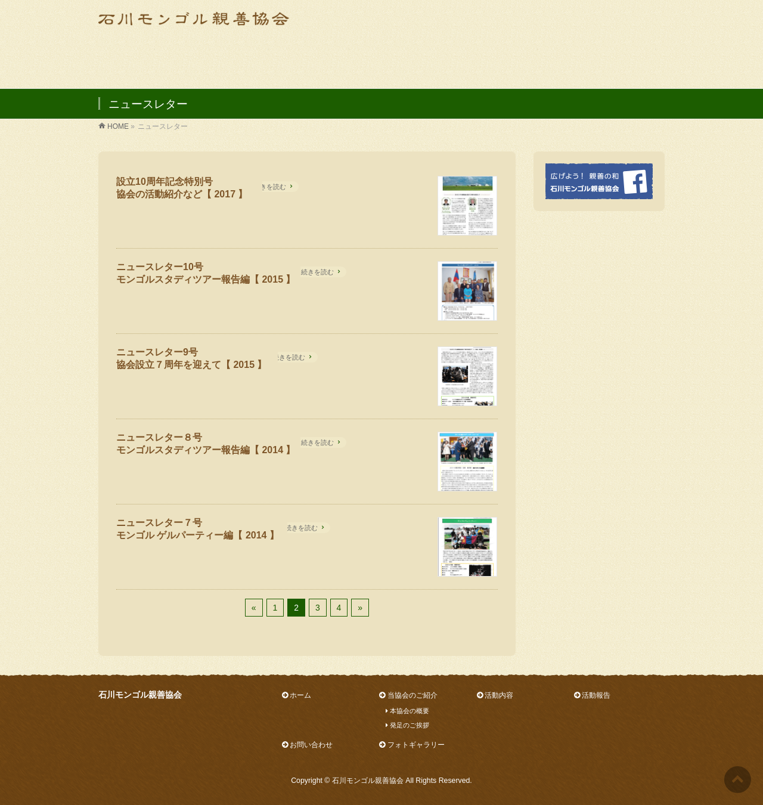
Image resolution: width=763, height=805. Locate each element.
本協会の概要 (404, 710)
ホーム (296, 695)
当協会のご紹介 (408, 695)
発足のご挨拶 (404, 725)
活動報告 (592, 695)
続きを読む (269, 186)
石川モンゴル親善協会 (368, 780)
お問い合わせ (307, 745)
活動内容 (495, 695)
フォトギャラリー (411, 745)
